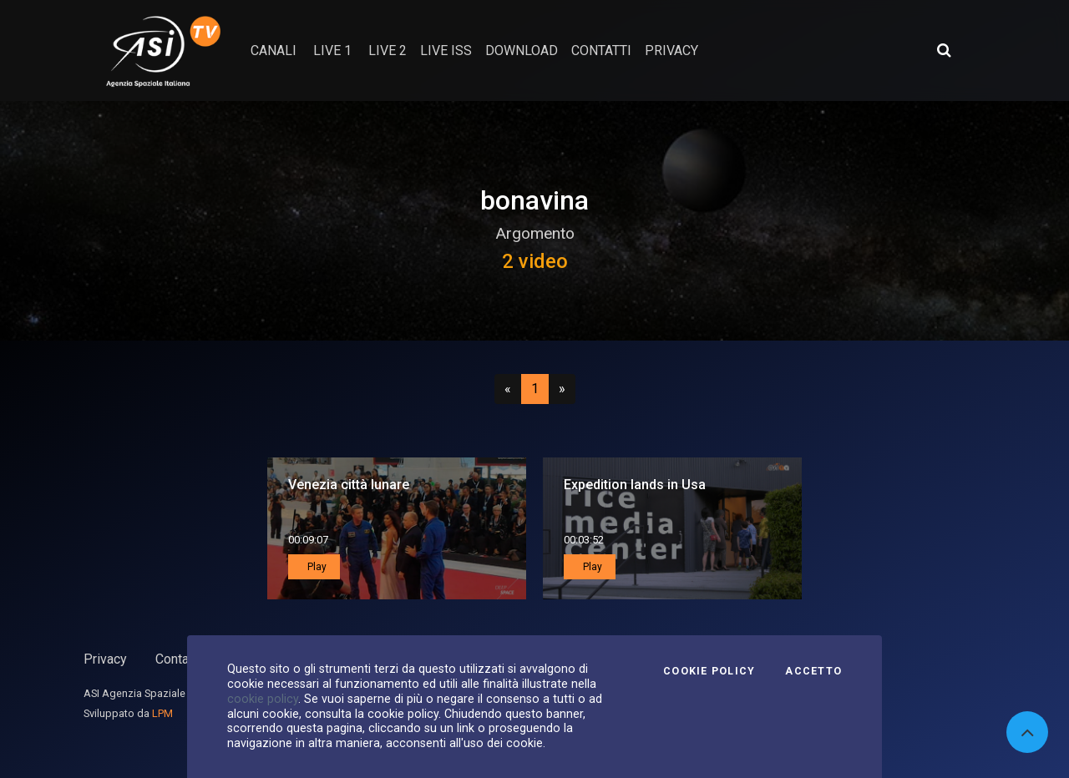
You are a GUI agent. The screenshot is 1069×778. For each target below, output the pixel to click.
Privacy (105, 659)
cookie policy (262, 698)
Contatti (177, 659)
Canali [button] (273, 50)
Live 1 (332, 50)
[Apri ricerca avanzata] (944, 50)
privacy (671, 50)
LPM (162, 713)
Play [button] (316, 567)
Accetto (813, 671)
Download (521, 50)
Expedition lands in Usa (635, 485)
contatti (601, 50)
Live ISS (446, 50)
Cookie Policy (709, 671)
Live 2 (387, 50)
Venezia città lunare (348, 485)
